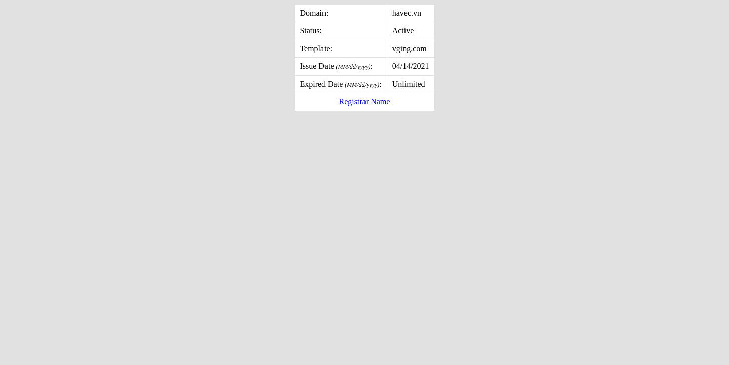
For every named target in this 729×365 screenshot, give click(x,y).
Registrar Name (364, 101)
